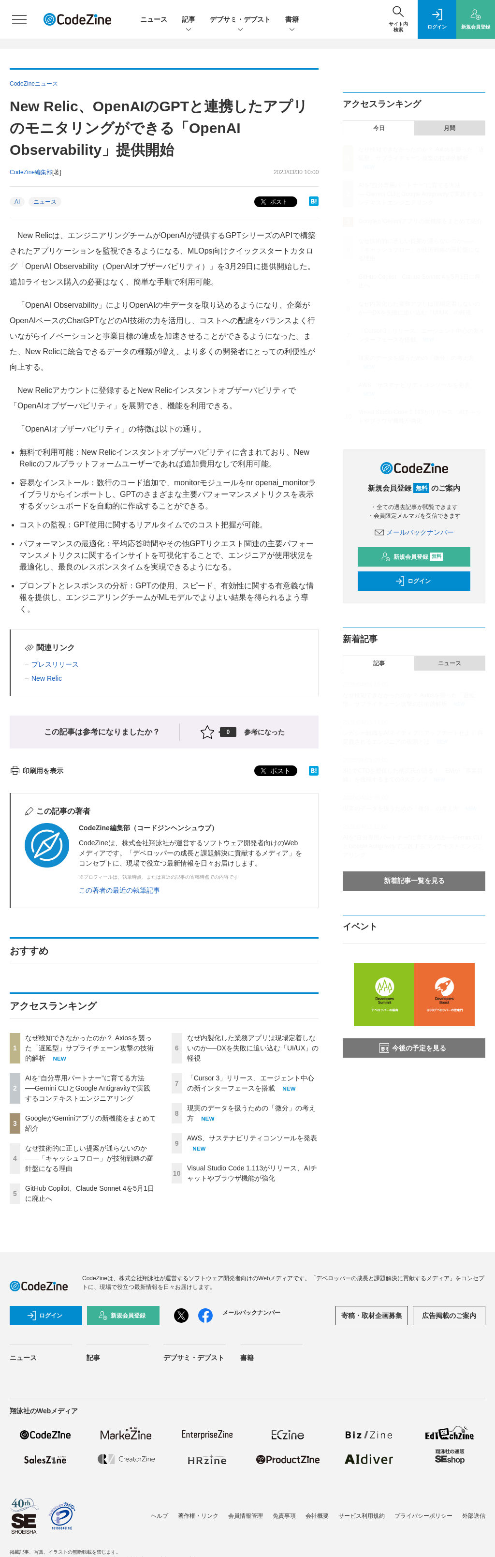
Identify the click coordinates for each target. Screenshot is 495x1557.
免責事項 (284, 1515)
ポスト (273, 202)
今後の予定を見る (412, 1048)
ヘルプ (159, 1515)
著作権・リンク (198, 1515)
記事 (188, 20)
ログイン (413, 581)
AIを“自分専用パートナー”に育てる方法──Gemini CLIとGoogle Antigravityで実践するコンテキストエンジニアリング (87, 1088)
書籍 (292, 20)
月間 (449, 128)
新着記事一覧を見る (414, 880)
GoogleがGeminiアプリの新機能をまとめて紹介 (420, 221)
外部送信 (473, 1515)
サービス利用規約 (361, 1515)
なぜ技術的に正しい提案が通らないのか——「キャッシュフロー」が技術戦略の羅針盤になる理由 (89, 1158)
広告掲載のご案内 (449, 1315)
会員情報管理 (245, 1515)
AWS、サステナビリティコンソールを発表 (252, 1138)
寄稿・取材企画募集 (371, 1315)
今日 (379, 128)
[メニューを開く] (19, 19)
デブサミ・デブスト (240, 20)
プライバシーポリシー (423, 1515)
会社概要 (317, 1515)
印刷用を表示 (36, 771)
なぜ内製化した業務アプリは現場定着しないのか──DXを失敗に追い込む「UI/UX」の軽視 (253, 1048)
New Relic (46, 678)
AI (17, 201)
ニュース (153, 19)
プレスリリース (55, 664)
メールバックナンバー (414, 532)
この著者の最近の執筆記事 (119, 890)
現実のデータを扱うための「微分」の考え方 (416, 358)
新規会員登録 (412, 557)
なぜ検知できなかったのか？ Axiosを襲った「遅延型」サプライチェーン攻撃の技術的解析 (89, 1048)
